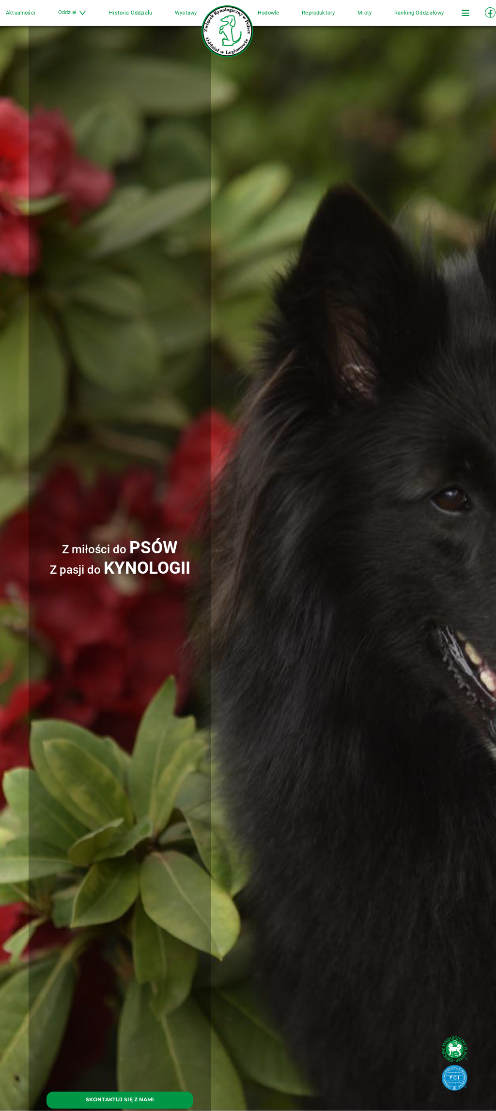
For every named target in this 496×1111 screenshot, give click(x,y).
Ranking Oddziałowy (393, 18)
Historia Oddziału (143, 18)
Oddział (91, 18)
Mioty (346, 18)
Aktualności (46, 18)
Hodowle (262, 18)
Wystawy (192, 18)
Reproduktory (305, 18)
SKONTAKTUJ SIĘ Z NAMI (120, 1099)
